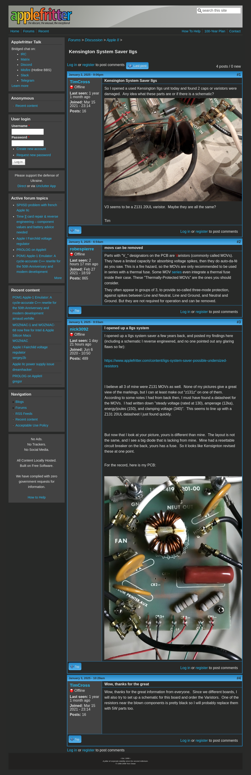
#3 (239, 322)
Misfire (25, 70)
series (177, 272)
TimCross (80, 81)
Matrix (25, 59)
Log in (72, 65)
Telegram (27, 80)
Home (14, 31)
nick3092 (79, 329)
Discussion (93, 40)
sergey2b (19, 358)
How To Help (191, 31)
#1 (239, 75)
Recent (43, 31)
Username (20, 126)
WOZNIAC (20, 341)
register (88, 65)
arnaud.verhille (23, 318)
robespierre (82, 248)
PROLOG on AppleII (31, 250)
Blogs (20, 402)
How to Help (37, 497)
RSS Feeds (24, 413)
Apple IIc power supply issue (33, 364)
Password (20, 137)
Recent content (27, 106)
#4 (239, 678)
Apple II (113, 40)
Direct (21, 186)
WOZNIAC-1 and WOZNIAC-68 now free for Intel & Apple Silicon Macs (33, 330)
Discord (26, 64)
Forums (28, 31)
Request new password (34, 155)
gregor (17, 381)
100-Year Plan (214, 31)
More (58, 278)
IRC (23, 54)
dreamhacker (22, 369)
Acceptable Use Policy (32, 425)
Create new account (31, 149)
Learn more (19, 86)
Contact (235, 31)
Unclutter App (46, 186)
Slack (25, 75)
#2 (239, 242)
